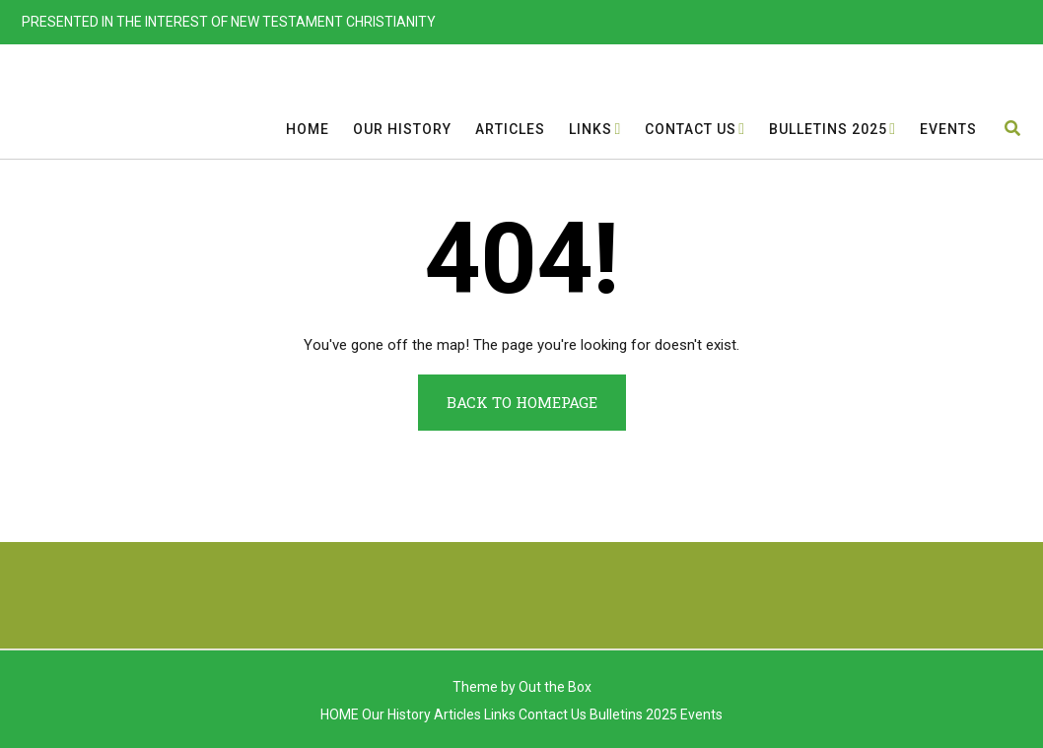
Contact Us (690, 129)
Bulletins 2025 (828, 129)
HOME (307, 129)
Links (590, 129)
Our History (402, 129)
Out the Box (555, 687)
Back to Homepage (522, 402)
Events (948, 129)
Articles (510, 129)
